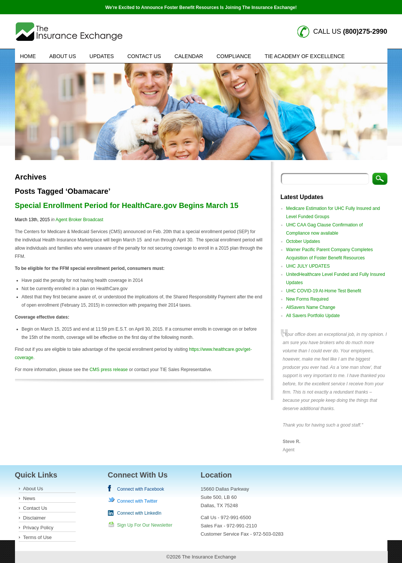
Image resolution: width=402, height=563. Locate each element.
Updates (102, 56)
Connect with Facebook (140, 489)
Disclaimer (34, 518)
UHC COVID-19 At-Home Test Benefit (324, 290)
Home (28, 56)
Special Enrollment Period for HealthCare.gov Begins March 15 (127, 205)
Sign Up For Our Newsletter (144, 525)
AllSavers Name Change (310, 307)
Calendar (189, 56)
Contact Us (144, 56)
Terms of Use (37, 537)
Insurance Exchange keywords (69, 32)
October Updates (303, 241)
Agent (61, 219)
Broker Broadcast (86, 219)
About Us (62, 56)
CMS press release (109, 369)
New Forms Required (307, 299)
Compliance (234, 56)
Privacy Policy (38, 527)
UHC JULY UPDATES (308, 266)
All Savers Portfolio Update (313, 315)
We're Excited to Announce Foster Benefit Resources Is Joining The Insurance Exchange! (201, 7)
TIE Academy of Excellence (305, 56)
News (29, 498)
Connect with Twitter (137, 501)
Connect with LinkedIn (139, 513)
